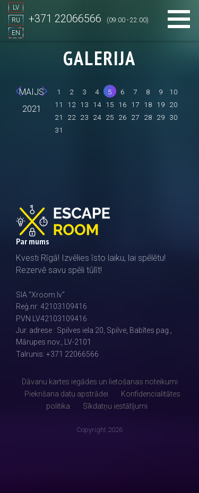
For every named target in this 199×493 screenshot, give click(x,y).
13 (84, 104)
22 (71, 117)
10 (173, 91)
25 (110, 117)
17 (135, 104)
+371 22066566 (65, 18)
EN (16, 33)
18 (148, 104)
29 (161, 117)
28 (148, 117)
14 (97, 104)
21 (59, 117)
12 (71, 104)
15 (110, 104)
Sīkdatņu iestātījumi (115, 406)
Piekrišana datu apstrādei (66, 394)
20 (173, 104)
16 (122, 104)
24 (97, 117)
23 (84, 117)
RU (16, 20)
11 (59, 104)
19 (161, 104)
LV (16, 7)
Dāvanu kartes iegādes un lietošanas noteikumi (100, 381)
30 (173, 117)
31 (59, 130)
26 (122, 117)
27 (135, 117)
